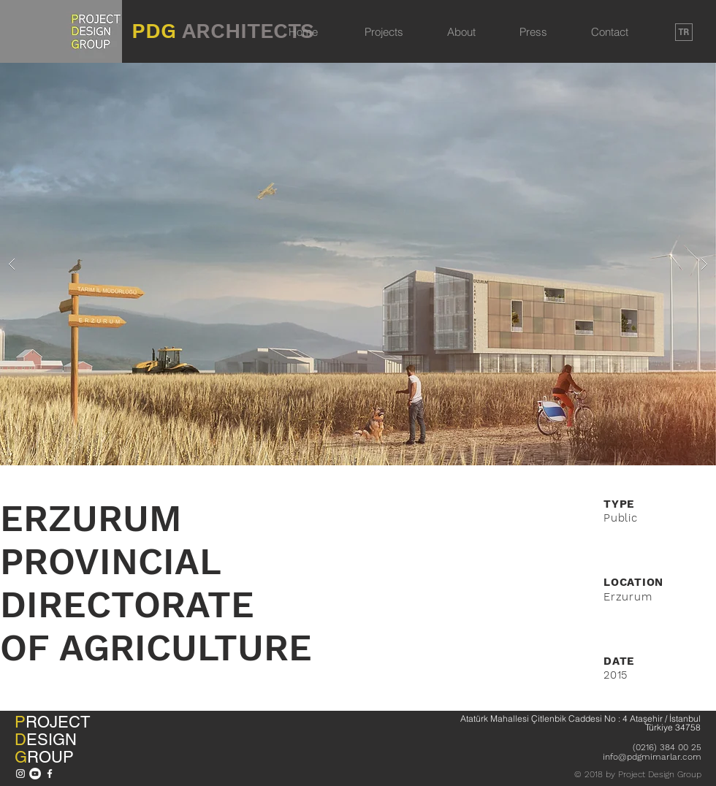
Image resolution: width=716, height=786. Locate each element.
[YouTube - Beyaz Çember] (35, 773)
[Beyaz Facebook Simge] (50, 773)
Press (533, 32)
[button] (358, 264)
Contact (609, 32)
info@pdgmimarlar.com (652, 757)
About (461, 32)
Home (303, 32)
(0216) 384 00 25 (667, 747)
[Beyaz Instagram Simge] (20, 773)
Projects (384, 32)
